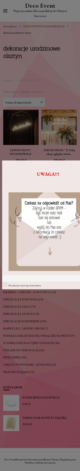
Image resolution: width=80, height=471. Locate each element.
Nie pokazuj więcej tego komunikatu (25, 285)
